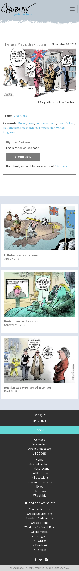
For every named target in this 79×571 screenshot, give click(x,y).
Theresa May (47, 127)
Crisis (30, 123)
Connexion (23, 157)
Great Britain (65, 123)
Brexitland (20, 115)
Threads (41, 549)
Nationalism (11, 127)
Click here (61, 166)
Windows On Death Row (39, 527)
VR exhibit (39, 495)
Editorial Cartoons (39, 464)
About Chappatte (39, 448)
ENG (43, 421)
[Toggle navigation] (72, 9)
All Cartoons (41, 473)
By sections (41, 477)
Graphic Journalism (39, 513)
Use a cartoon (39, 444)
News (39, 486)
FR (34, 421)
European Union (46, 123)
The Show (39, 491)
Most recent (41, 468)
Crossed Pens (39, 522)
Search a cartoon (41, 482)
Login (39, 430)
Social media (39, 531)
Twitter (41, 540)
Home (39, 459)
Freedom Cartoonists (39, 518)
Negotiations (28, 127)
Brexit (22, 123)
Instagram (41, 536)
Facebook (41, 545)
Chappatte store (39, 509)
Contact (39, 439)
